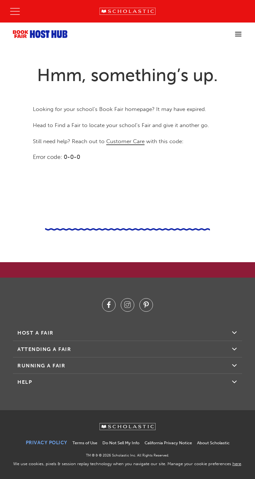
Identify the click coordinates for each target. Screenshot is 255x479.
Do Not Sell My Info (120, 442)
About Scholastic (213, 442)
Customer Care (125, 141)
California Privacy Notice (168, 442)
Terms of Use (84, 442)
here (236, 463)
